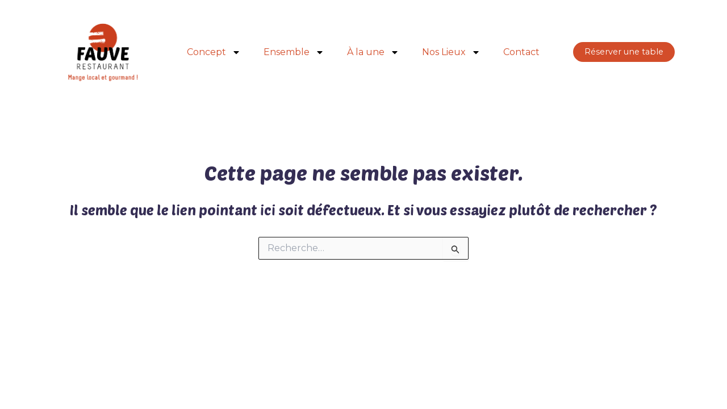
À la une (373, 52)
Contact (521, 52)
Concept (214, 52)
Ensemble (294, 52)
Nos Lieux (451, 52)
